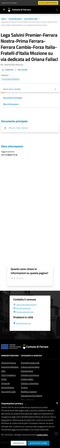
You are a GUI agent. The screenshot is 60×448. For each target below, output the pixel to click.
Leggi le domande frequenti (25, 304)
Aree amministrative (9, 366)
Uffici (3, 370)
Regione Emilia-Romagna (9, 3)
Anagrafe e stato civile (30, 362)
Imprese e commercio (30, 375)
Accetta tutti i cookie (38, 443)
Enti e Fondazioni (8, 375)
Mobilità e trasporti (29, 391)
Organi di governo (8, 362)
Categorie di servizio (31, 355)
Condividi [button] (7, 69)
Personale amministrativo (7, 385)
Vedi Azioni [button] (20, 69)
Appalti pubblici (27, 379)
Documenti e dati (30, 18)
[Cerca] (57, 10)
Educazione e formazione (31, 395)
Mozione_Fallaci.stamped (18, 127)
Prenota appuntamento (23, 312)
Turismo (24, 387)
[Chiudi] (57, 403)
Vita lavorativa (27, 370)
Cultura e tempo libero (30, 366)
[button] (30, 89)
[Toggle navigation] (4, 9)
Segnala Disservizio (22, 323)
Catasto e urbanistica (30, 383)
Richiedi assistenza (21, 308)
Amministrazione (15, 18)
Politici (4, 379)
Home (3, 18)
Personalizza (18, 443)
